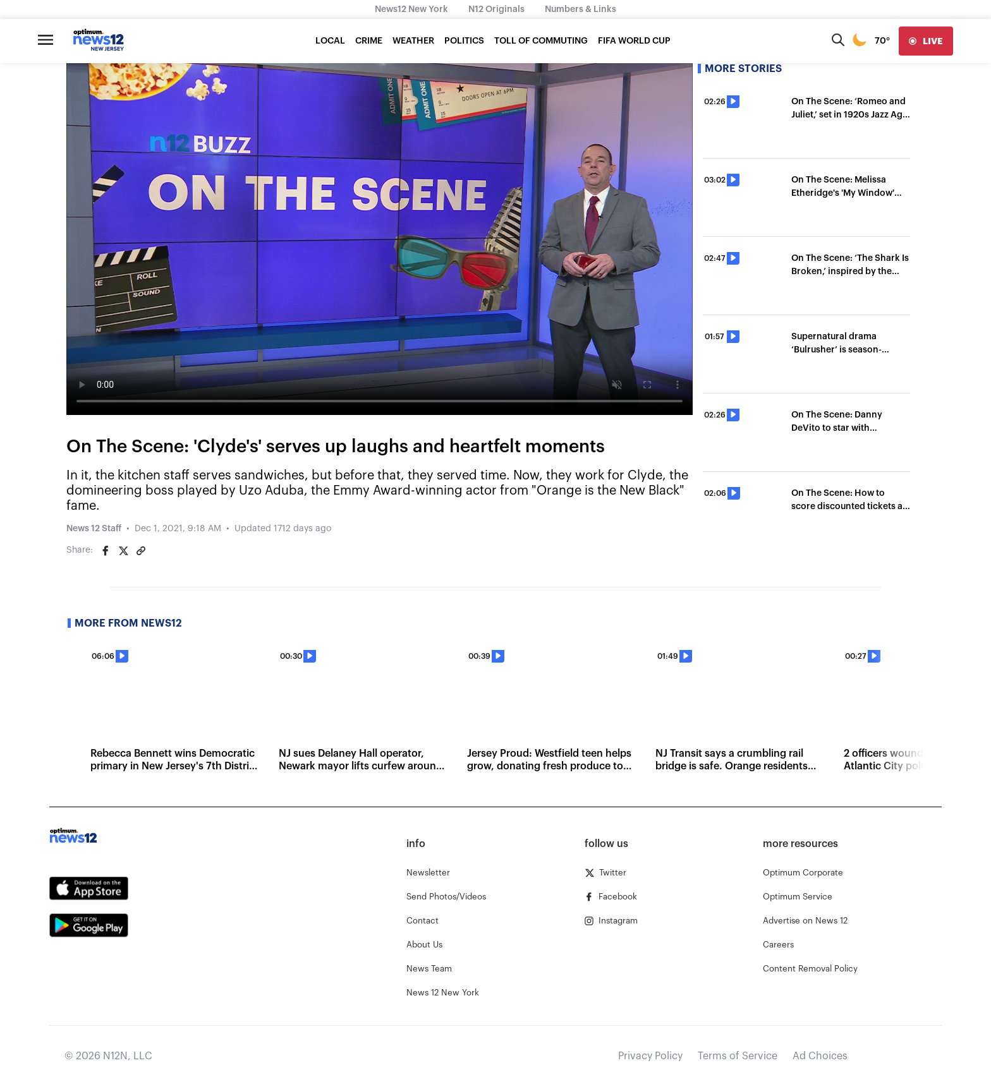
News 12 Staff (93, 528)
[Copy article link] (141, 551)
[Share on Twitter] (123, 551)
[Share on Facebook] (105, 551)
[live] (926, 41)
